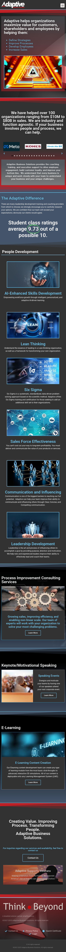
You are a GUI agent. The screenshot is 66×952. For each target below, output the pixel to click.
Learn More (48, 695)
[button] (62, 5)
